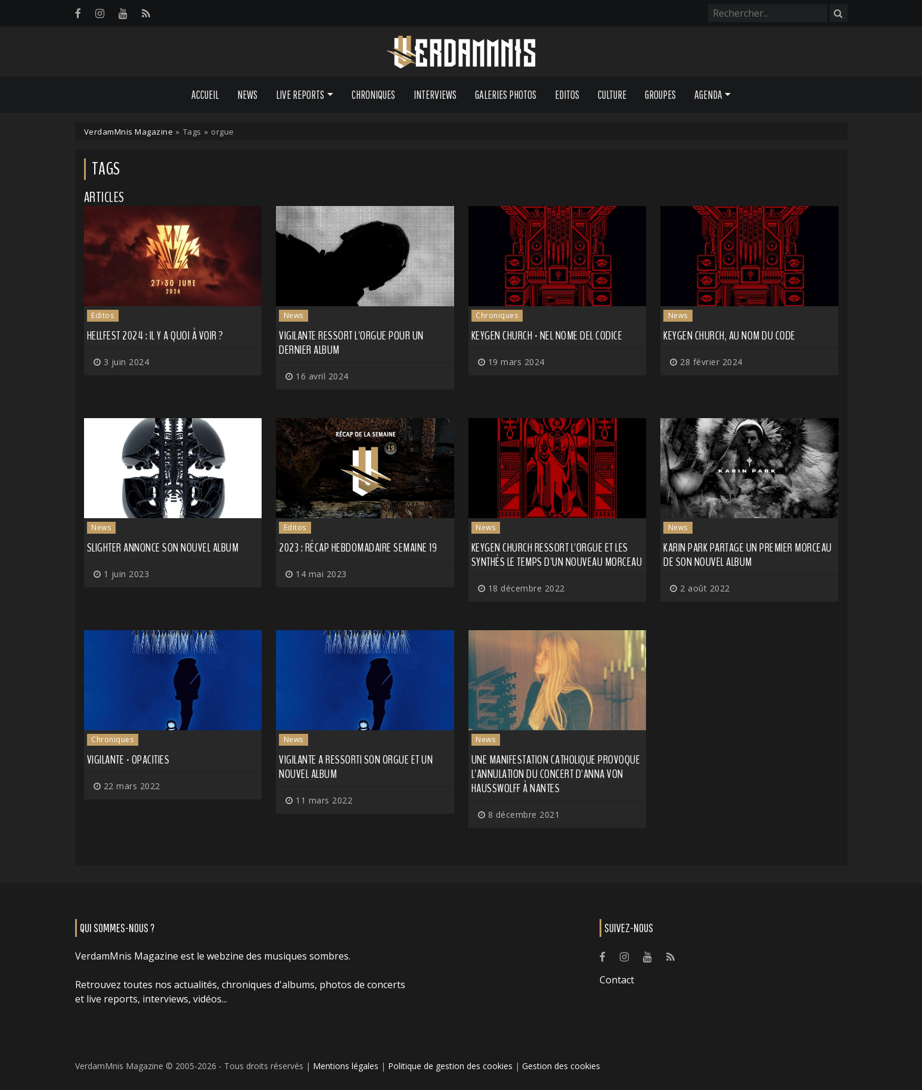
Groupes (660, 94)
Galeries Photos (505, 94)
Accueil (205, 94)
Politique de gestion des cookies (450, 1066)
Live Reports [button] (300, 94)
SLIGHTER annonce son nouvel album (163, 548)
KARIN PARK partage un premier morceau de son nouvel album (747, 555)
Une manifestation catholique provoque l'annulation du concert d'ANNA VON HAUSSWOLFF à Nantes (556, 774)
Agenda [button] (708, 94)
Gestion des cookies (561, 1066)
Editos (567, 94)
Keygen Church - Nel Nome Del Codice (547, 336)
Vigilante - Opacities (128, 760)
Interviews (435, 94)
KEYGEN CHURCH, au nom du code (729, 336)
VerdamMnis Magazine (128, 131)
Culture (612, 94)
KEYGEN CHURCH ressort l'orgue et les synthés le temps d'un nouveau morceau (556, 555)
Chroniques (373, 94)
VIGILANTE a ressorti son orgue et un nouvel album (356, 767)
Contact (617, 979)
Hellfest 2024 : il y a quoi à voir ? (155, 336)
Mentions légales (345, 1066)
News (247, 94)
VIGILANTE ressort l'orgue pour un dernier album (351, 343)
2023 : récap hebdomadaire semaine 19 (358, 548)
